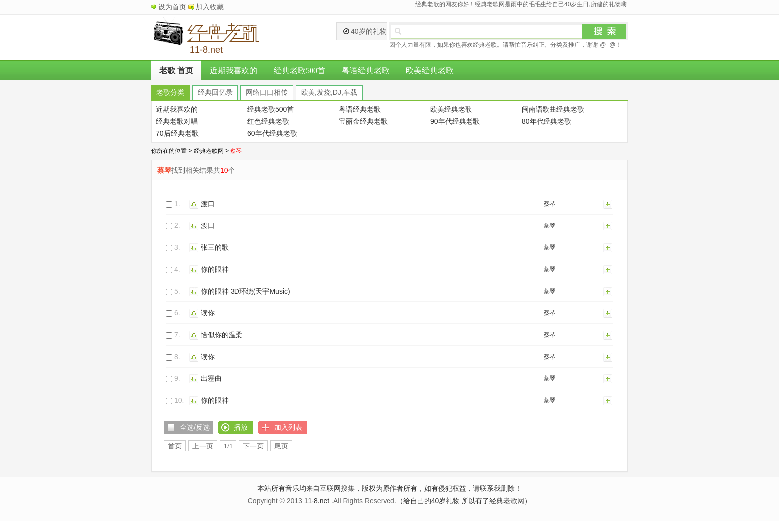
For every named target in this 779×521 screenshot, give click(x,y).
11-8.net (316, 501)
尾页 (281, 446)
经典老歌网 (209, 151)
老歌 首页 (176, 70)
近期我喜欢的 (233, 70)
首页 (175, 446)
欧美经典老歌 (430, 70)
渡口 (208, 204)
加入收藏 (210, 7)
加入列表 (608, 203)
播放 (195, 203)
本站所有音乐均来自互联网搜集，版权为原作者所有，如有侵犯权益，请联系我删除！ (389, 488)
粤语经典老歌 (366, 70)
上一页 (202, 446)
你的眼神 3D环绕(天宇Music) (245, 291)
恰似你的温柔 (221, 335)
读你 (208, 313)
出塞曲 (211, 378)
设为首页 (172, 7)
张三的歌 (215, 247)
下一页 (253, 446)
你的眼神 (215, 269)
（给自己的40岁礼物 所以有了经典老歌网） (463, 501)
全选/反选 (195, 427)
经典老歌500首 (299, 70)
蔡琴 (549, 203)
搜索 (604, 31)
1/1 (228, 446)
